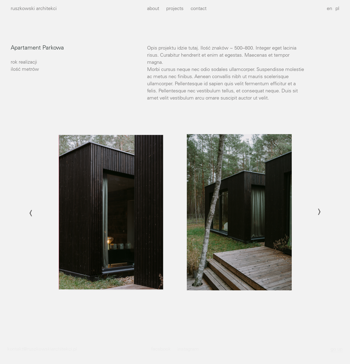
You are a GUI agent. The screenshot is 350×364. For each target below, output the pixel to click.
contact (198, 8)
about (153, 8)
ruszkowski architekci (34, 8)
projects (174, 8)
